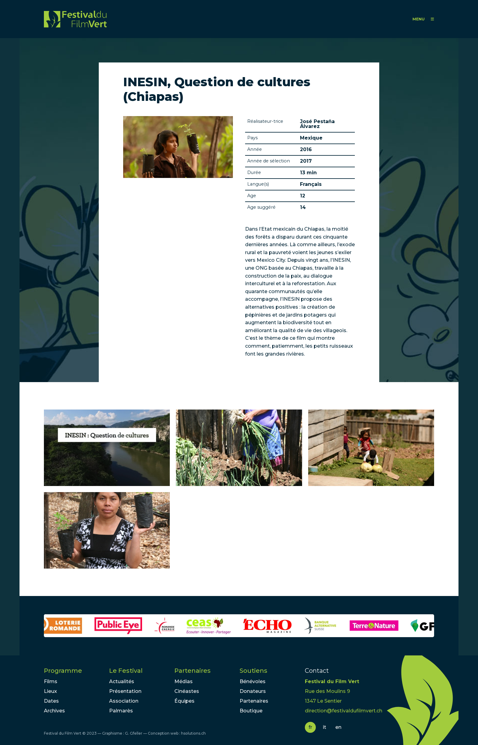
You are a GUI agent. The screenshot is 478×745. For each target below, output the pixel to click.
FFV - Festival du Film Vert (75, 19)
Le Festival (126, 670)
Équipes (184, 701)
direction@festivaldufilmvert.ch (343, 711)
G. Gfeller (133, 733)
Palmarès (121, 711)
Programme (63, 670)
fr (310, 727)
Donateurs (253, 691)
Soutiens (253, 670)
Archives (54, 711)
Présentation (125, 691)
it (324, 727)
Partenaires (192, 670)
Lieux (50, 691)
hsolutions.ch (193, 733)
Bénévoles (253, 681)
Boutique (251, 711)
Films (50, 681)
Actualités (121, 681)
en (338, 727)
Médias (183, 681)
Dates (51, 701)
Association (123, 701)
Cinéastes (186, 691)
